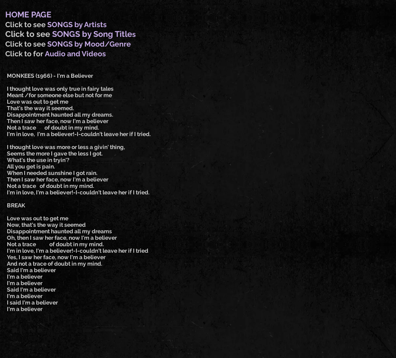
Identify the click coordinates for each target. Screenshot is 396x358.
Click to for (25, 53)
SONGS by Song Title (92, 34)
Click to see (26, 24)
